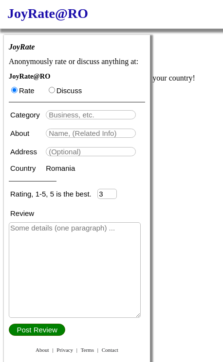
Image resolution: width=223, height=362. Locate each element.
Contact (110, 350)
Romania (60, 168)
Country (24, 168)
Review (22, 213)
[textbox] (91, 114)
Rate (23, 90)
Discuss (65, 90)
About (20, 133)
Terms (87, 350)
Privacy (64, 350)
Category (27, 115)
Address (24, 152)
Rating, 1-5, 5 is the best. (53, 194)
